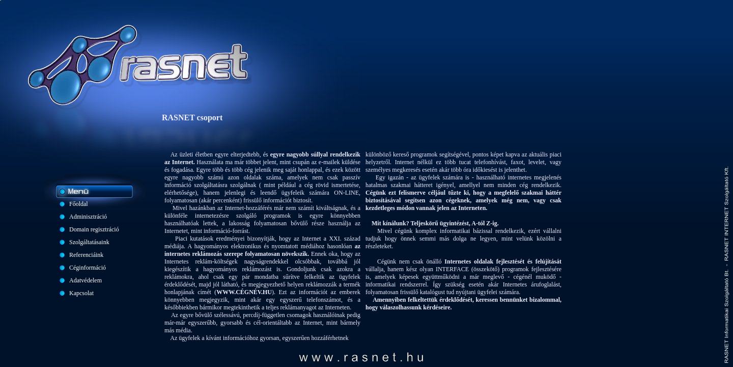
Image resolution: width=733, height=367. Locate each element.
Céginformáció (87, 267)
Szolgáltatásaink (89, 242)
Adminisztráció (88, 216)
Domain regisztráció (94, 229)
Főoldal (78, 203)
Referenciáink (86, 254)
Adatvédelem (85, 280)
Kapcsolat (81, 293)
